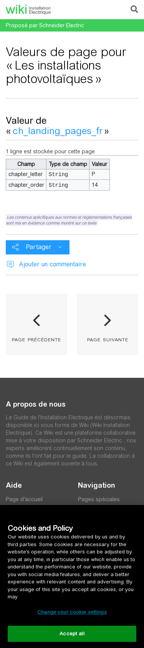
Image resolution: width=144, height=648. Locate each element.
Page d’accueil (24, 498)
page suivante (107, 338)
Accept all (72, 633)
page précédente (36, 338)
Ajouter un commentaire (52, 263)
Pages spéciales (99, 498)
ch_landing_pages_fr (58, 131)
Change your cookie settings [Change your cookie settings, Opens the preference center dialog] (72, 612)
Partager (38, 246)
